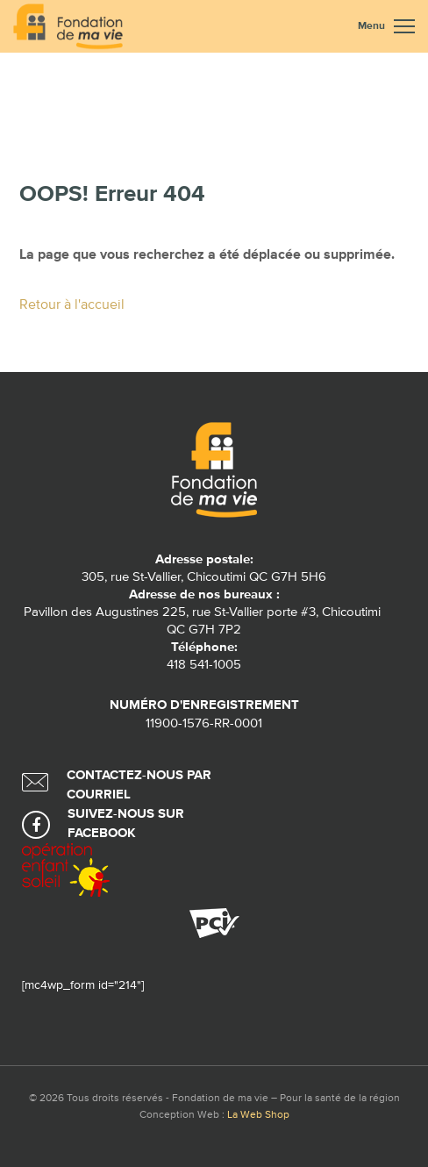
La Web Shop (258, 1115)
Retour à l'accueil (72, 305)
